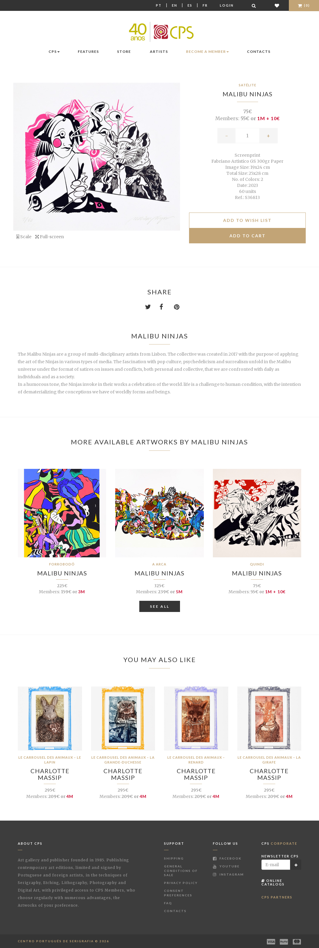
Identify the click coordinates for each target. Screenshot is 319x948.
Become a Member (207, 51)
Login (227, 5)
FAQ (168, 903)
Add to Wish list (247, 220)
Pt (159, 5)
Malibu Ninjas (248, 94)
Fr (205, 5)
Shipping (174, 858)
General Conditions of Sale (181, 870)
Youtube (226, 866)
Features (88, 51)
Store (124, 51)
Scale (23, 236)
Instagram (228, 874)
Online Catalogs (273, 882)
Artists (159, 51)
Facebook (227, 858)
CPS (54, 51)
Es (190, 5)
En (174, 5)
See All (159, 606)
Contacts (258, 51)
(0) (304, 5)
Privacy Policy (181, 883)
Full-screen (49, 236)
